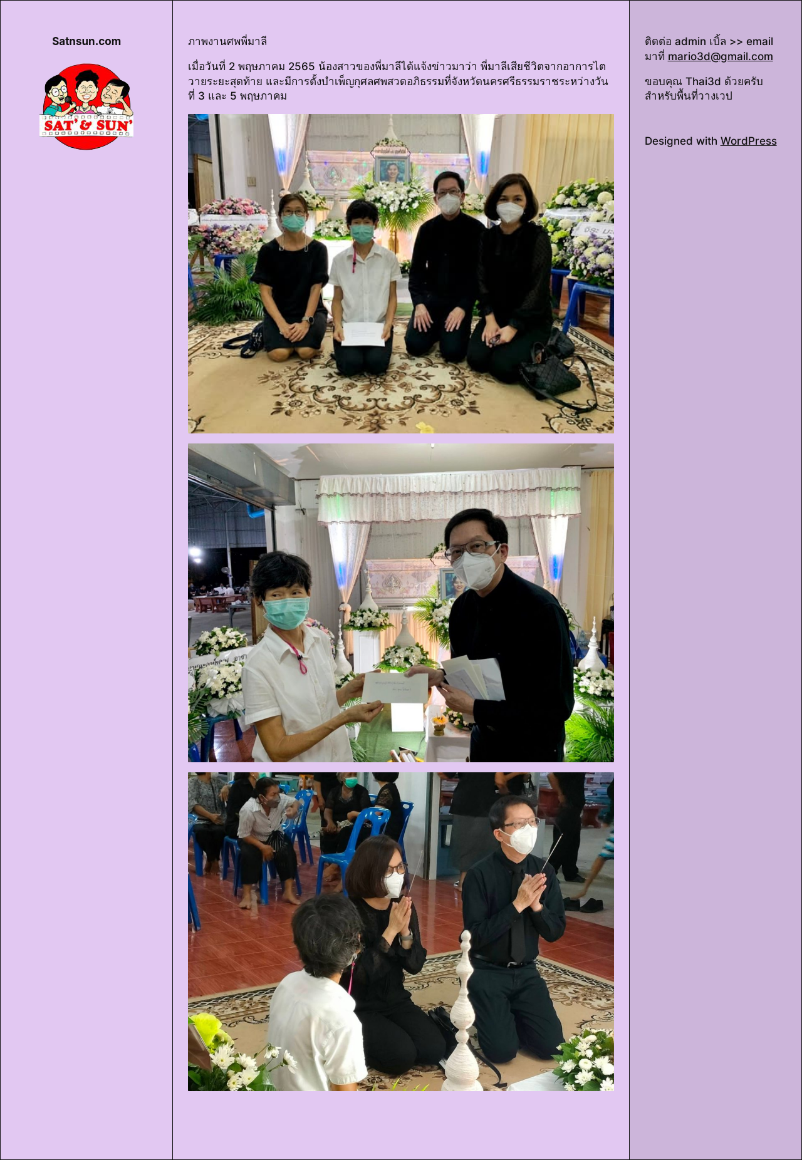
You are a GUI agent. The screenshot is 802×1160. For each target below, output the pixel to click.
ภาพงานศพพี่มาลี (227, 41)
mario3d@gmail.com (720, 56)
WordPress (749, 141)
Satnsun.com (86, 41)
